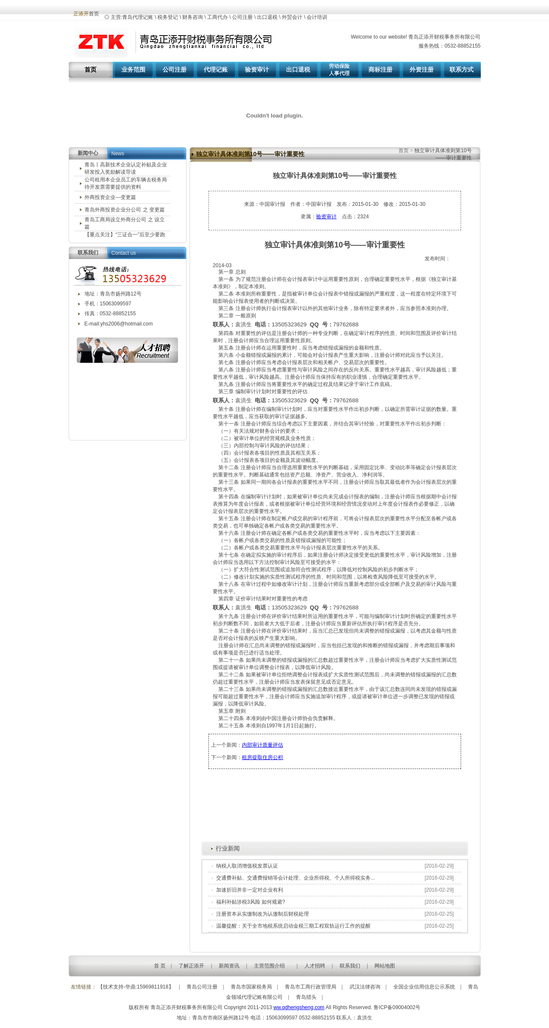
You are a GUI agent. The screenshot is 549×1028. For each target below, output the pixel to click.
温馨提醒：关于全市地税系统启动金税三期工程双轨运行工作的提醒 (293, 926)
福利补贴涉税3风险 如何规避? (250, 902)
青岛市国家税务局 (251, 987)
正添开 (81, 14)
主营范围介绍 (269, 966)
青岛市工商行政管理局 (310, 987)
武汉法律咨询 (365, 987)
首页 (404, 151)
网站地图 (384, 966)
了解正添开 (191, 966)
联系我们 (350, 966)
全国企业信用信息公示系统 (424, 987)
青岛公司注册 (202, 987)
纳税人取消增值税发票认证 (247, 866)
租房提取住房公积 (262, 757)
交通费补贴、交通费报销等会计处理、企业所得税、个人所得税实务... (295, 878)
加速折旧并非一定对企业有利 (249, 890)
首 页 (160, 966)
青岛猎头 (306, 997)
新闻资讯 (229, 966)
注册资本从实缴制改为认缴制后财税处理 (262, 914)
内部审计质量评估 (262, 745)
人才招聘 (315, 966)
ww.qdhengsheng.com (299, 1007)
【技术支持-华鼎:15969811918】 (136, 987)
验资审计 (326, 217)
